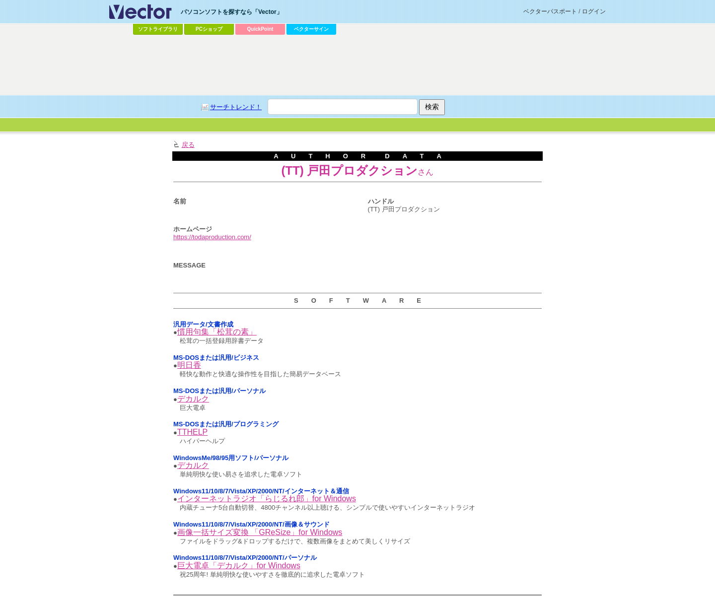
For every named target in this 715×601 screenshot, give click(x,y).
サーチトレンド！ (236, 107)
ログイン (594, 11)
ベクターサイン (311, 29)
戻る (188, 144)
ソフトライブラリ (158, 29)
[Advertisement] (357, 65)
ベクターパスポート (550, 11)
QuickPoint (260, 29)
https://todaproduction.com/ (212, 237)
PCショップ (209, 29)
